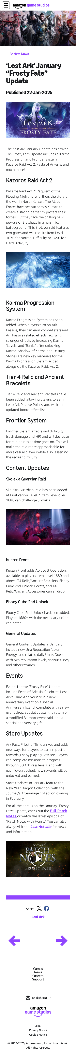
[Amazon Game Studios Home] (31, 6)
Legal (38, 1025)
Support (38, 979)
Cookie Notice (38, 1034)
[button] (6, 5)
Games (38, 969)
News (38, 972)
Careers (38, 976)
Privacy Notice (38, 1030)
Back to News (19, 54)
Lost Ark (38, 917)
